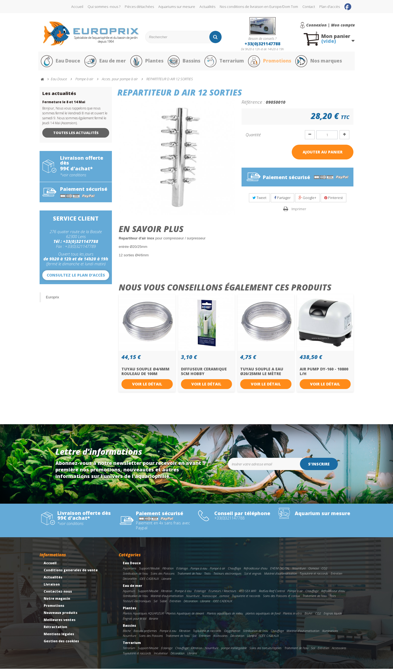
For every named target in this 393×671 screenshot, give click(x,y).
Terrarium (226, 62)
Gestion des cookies (61, 643)
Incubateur (161, 655)
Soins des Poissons (163, 576)
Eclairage (182, 570)
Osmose (313, 570)
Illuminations (330, 633)
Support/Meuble (149, 570)
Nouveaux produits (61, 615)
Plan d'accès (329, 6)
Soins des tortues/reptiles (265, 650)
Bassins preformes (145, 633)
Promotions (272, 62)
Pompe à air (217, 570)
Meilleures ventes (60, 622)
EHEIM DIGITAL (280, 570)
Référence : (253, 104)
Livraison (52, 586)
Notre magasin (57, 600)
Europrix (52, 299)
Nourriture (299, 570)
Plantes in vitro (292, 615)
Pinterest (333, 199)
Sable (163, 603)
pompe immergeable (234, 650)
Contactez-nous (58, 593)
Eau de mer (105, 62)
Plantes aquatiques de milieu (225, 615)
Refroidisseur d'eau (255, 570)
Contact (308, 6)
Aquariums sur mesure (176, 6)
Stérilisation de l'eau (135, 576)
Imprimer (298, 210)
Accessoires (220, 638)
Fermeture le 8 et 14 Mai (63, 104)
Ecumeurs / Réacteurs (222, 593)
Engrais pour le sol (134, 620)
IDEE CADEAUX (149, 581)
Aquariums (129, 570)
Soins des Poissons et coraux (281, 598)
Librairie (166, 581)
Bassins (185, 62)
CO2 (324, 570)
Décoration (130, 581)
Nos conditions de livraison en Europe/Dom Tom (259, 6)
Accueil (77, 6)
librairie (153, 620)
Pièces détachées (139, 6)
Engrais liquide (333, 615)
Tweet (259, 199)
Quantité (253, 136)
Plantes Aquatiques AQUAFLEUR (143, 615)
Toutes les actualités (76, 134)
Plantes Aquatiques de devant (185, 615)
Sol (194, 638)
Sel (155, 603)
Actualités (207, 6)
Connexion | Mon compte (330, 25)
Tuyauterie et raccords (314, 576)
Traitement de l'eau (189, 576)
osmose (224, 598)
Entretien (336, 576)
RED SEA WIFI (247, 593)
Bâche (127, 633)
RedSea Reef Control (272, 593)
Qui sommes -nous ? (104, 6)
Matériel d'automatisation (280, 576)
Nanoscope (209, 598)
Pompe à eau (198, 570)
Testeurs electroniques (227, 576)
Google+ (307, 199)
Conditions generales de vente (71, 572)
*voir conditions (73, 176)
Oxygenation (232, 633)
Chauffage (234, 570)
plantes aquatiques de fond (263, 615)
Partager (282, 199)
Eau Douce (60, 62)
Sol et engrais (252, 576)
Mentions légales (59, 636)
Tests (207, 576)
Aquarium (129, 593)
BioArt (308, 615)
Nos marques (322, 62)
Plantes (147, 62)
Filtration (168, 570)
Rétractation (55, 629)
